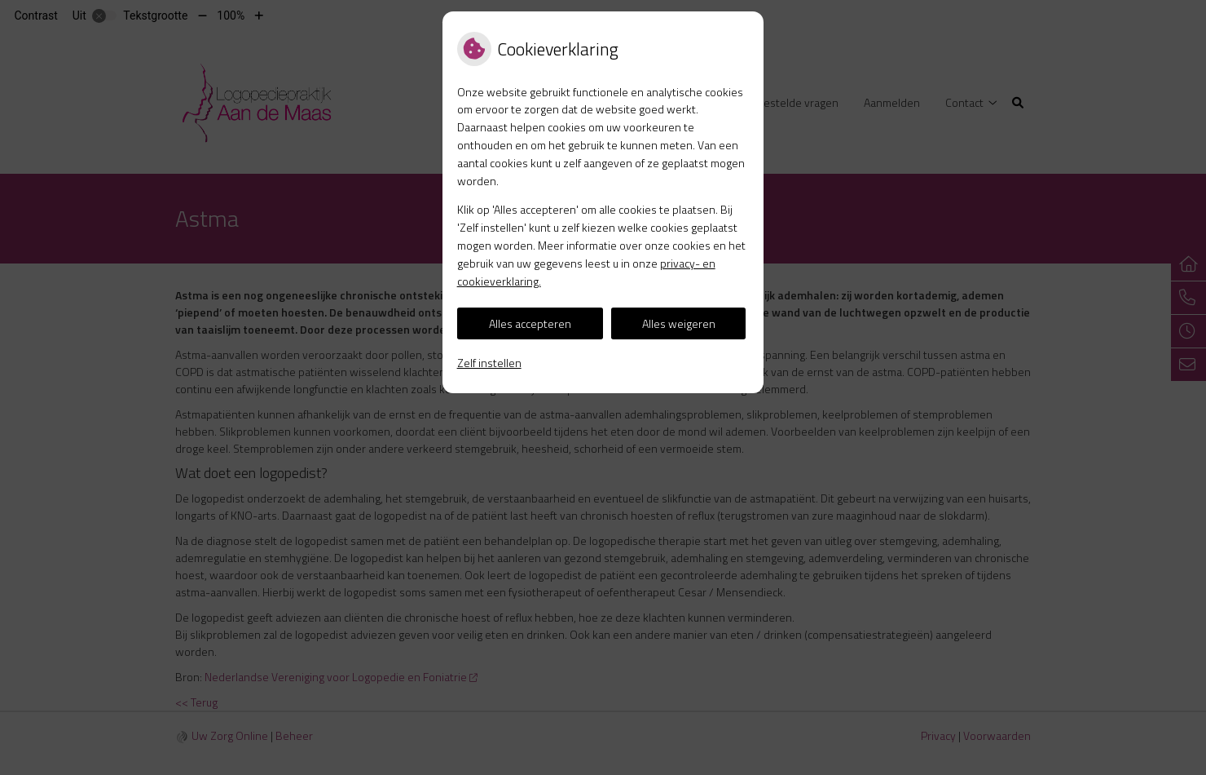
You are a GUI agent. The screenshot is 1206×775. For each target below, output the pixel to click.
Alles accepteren (530, 323)
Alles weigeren (678, 323)
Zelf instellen (489, 362)
